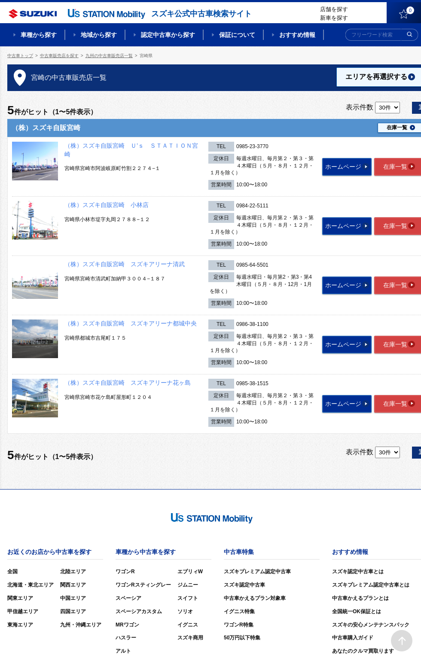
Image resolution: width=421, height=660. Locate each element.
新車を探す (334, 18)
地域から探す (99, 34)
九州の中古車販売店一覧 (109, 55)
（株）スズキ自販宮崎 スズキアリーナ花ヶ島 (127, 382)
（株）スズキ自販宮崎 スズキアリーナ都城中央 (130, 323)
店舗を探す (334, 9)
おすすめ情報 (297, 34)
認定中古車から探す (168, 34)
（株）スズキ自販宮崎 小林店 (106, 204)
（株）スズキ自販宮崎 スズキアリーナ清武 (124, 264)
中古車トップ (20, 55)
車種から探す (39, 34)
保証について (237, 34)
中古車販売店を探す (59, 55)
